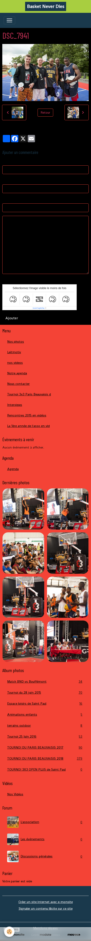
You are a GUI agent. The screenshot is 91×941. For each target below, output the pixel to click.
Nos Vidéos (15, 794)
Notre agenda (17, 373)
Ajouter (11, 318)
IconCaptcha (38, 308)
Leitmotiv (14, 352)
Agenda (13, 469)
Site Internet (11, 199)
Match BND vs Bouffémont (45, 681)
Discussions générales (45, 856)
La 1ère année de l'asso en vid (28, 426)
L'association (45, 822)
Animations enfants (45, 714)
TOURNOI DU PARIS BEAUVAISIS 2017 (45, 747)
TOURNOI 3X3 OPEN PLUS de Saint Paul (45, 769)
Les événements (45, 839)
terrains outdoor (45, 725)
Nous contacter (18, 384)
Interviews (14, 405)
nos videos (15, 363)
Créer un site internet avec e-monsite (45, 902)
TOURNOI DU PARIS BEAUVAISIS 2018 (45, 758)
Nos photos (15, 341)
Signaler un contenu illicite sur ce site (46, 908)
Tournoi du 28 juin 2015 (45, 692)
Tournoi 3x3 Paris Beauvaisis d (29, 394)
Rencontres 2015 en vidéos (26, 415)
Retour (45, 112)
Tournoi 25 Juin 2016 (45, 736)
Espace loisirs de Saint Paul (45, 703)
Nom (5, 161)
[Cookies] (9, 932)
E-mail (6, 180)
